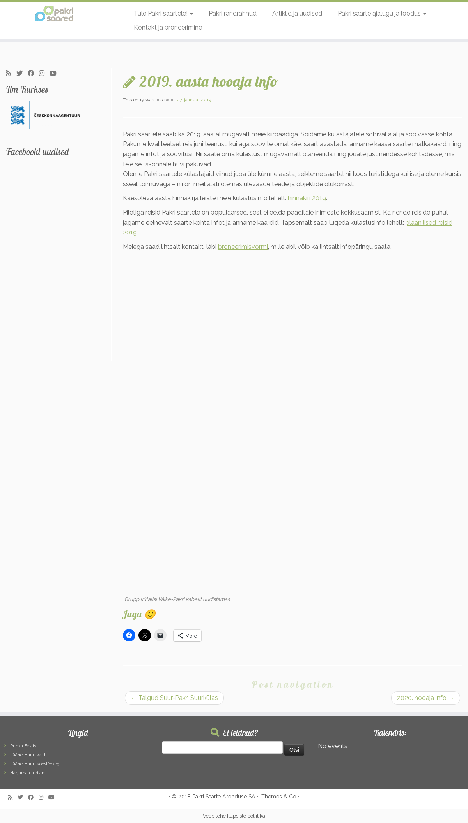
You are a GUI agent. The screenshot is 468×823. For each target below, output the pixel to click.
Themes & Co (278, 796)
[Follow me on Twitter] (22, 74)
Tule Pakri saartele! (163, 13)
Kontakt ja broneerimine (168, 27)
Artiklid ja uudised (297, 13)
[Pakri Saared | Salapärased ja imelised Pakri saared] (54, 13)
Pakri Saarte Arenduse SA (223, 796)
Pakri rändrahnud (233, 13)
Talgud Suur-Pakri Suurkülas (174, 697)
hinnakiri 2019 (307, 198)
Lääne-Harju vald (27, 755)
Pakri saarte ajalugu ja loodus (382, 13)
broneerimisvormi (243, 246)
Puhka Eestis (23, 746)
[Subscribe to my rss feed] (11, 74)
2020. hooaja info (425, 697)
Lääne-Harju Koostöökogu (36, 764)
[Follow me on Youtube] (56, 74)
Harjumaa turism (27, 772)
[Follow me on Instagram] (44, 74)
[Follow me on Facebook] (33, 74)
